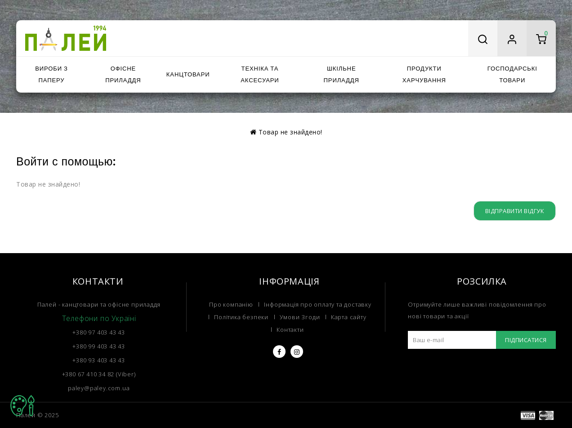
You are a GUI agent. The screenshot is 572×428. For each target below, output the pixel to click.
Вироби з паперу (51, 74)
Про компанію (231, 304)
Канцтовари (188, 74)
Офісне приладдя (123, 74)
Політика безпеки (241, 317)
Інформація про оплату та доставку (317, 304)
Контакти (290, 329)
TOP (22, 405)
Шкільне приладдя (341, 74)
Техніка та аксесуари (260, 74)
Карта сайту (348, 317)
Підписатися (526, 340)
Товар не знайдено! (290, 132)
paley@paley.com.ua (99, 388)
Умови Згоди (300, 317)
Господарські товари (512, 74)
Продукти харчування (424, 74)
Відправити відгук (515, 211)
